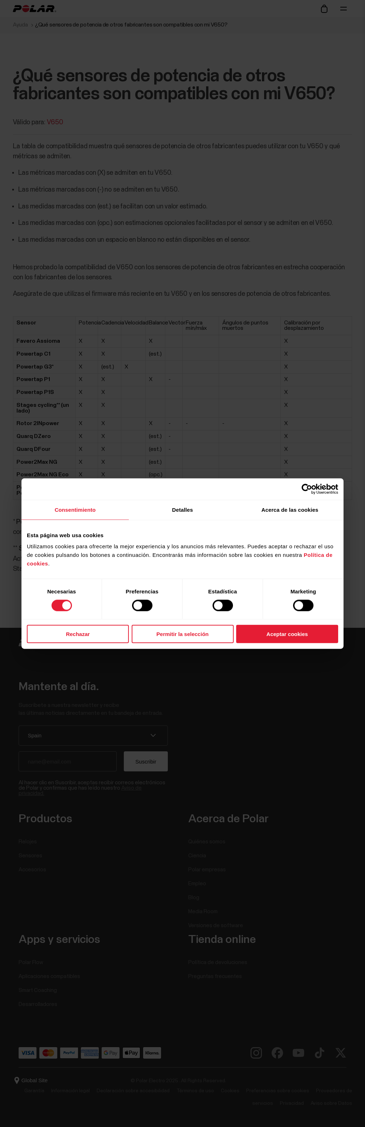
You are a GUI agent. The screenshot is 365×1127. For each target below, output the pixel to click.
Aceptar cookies (287, 634)
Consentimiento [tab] (75, 509)
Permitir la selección (182, 634)
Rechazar (78, 634)
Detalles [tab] (182, 509)
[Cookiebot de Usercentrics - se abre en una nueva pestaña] (307, 488)
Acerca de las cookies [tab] (290, 509)
